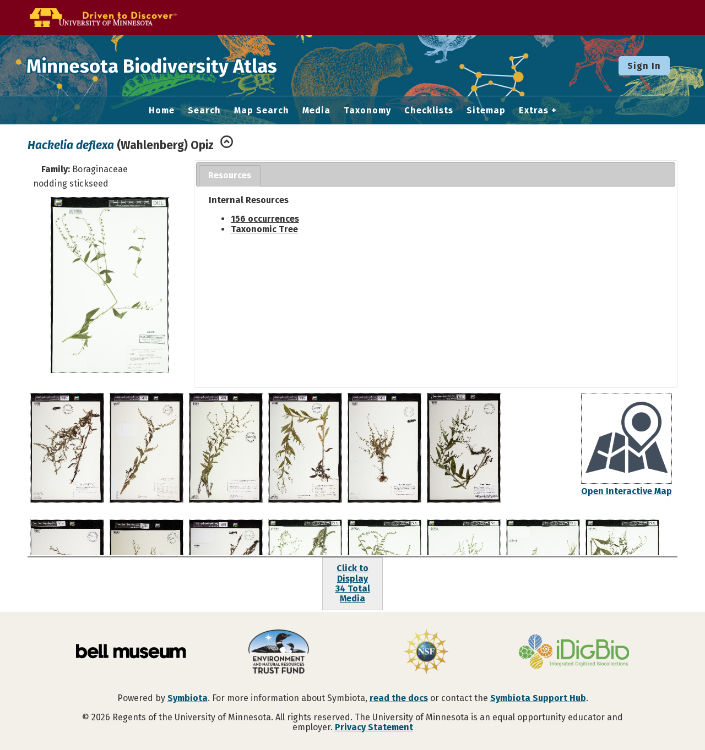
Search (204, 111)
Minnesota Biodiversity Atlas (171, 65)
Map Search (261, 111)
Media (316, 111)
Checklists (428, 111)
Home (162, 111)
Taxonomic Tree (264, 229)
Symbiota (187, 698)
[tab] (230, 176)
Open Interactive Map (626, 491)
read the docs (399, 698)
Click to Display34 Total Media (352, 583)
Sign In (644, 66)
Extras (534, 111)
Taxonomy (367, 111)
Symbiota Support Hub (538, 698)
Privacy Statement (374, 727)
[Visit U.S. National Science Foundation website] (426, 652)
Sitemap (486, 111)
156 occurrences (265, 218)
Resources (229, 175)
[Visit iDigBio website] (573, 652)
